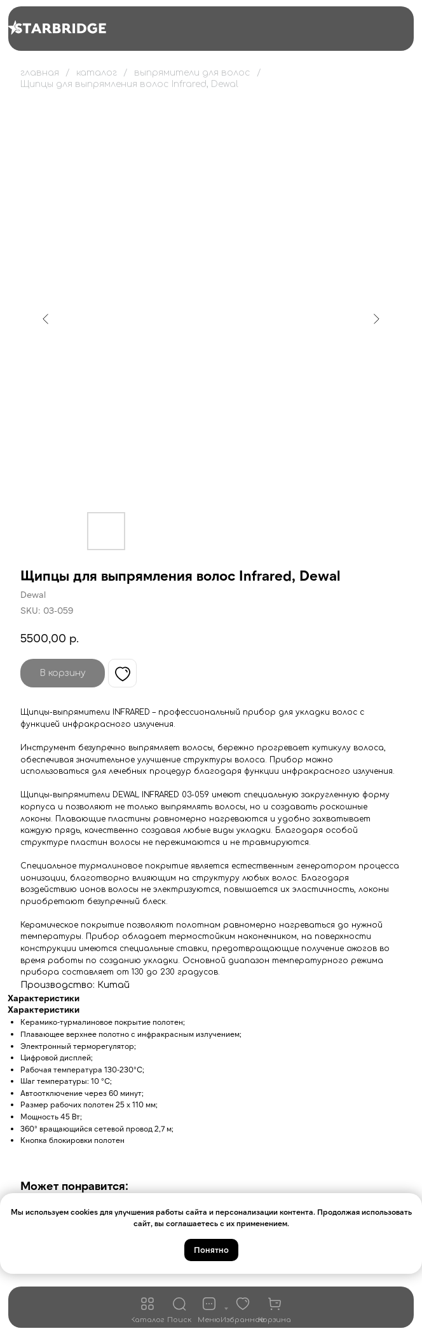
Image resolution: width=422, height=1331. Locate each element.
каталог (96, 73)
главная (39, 73)
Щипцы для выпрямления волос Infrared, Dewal (129, 84)
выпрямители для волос (192, 73)
